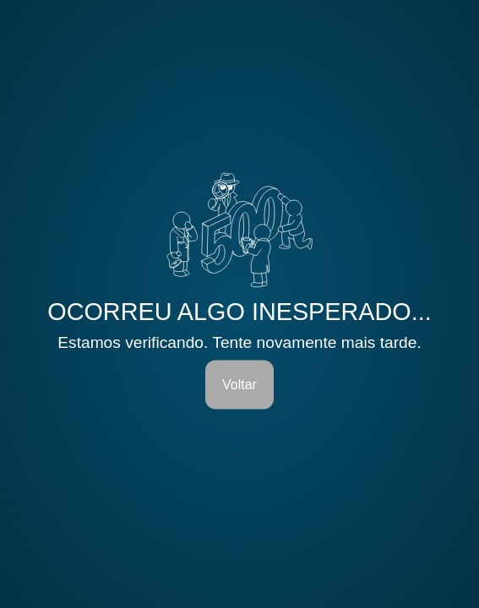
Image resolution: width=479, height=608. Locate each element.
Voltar (239, 384)
